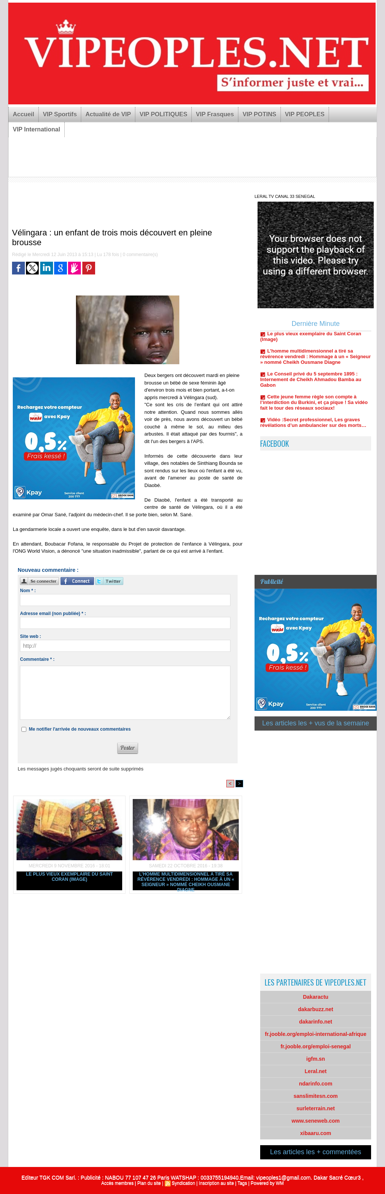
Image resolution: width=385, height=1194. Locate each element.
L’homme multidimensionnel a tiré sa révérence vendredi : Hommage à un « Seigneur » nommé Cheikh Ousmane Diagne (186, 880)
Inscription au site (216, 1183)
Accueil (23, 114)
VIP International (36, 129)
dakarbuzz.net (315, 1009)
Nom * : (28, 590)
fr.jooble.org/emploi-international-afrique (316, 1034)
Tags (242, 1183)
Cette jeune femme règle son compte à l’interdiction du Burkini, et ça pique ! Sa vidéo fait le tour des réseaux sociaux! (314, 405)
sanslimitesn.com (316, 1096)
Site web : (30, 636)
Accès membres (117, 1183)
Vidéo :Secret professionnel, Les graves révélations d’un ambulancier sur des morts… (313, 425)
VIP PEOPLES (305, 114)
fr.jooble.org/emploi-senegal (315, 1046)
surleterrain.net (316, 1108)
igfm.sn (315, 1059)
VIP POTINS (259, 114)
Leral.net (315, 1071)
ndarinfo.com (315, 1084)
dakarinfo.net (315, 1022)
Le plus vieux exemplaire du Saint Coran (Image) (69, 876)
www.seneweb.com (316, 1121)
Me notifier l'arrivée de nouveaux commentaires (80, 729)
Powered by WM (267, 1183)
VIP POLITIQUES (163, 114)
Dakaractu (316, 997)
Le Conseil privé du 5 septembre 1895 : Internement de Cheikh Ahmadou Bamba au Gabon (310, 382)
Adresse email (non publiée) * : (53, 613)
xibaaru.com (315, 1133)
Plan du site (149, 1183)
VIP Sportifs (60, 114)
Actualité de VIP (108, 114)
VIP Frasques (215, 114)
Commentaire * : (37, 659)
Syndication (183, 1183)
